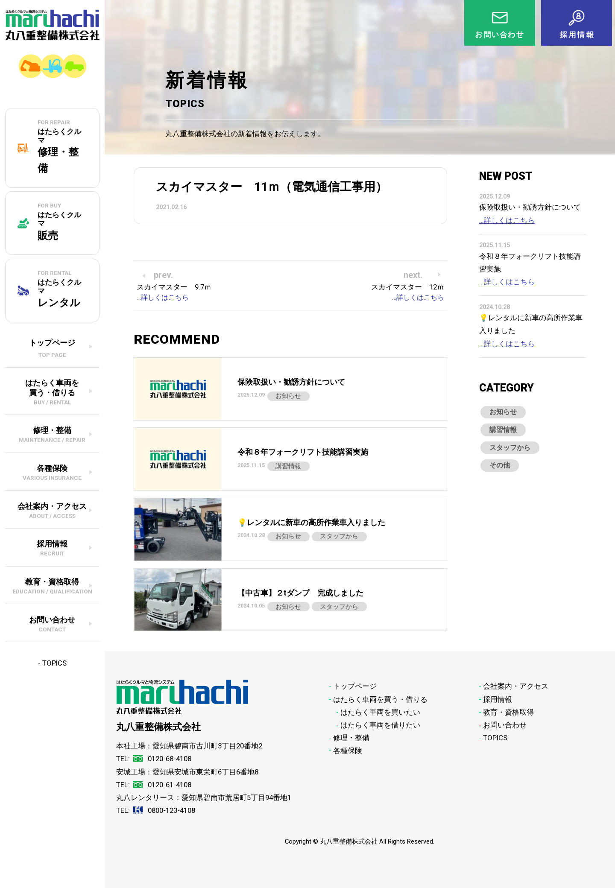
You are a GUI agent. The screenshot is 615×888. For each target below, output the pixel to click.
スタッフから (514, 454)
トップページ (355, 686)
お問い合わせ (505, 725)
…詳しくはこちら (507, 220)
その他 (502, 474)
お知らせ (506, 413)
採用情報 (497, 699)
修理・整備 (351, 737)
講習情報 (506, 433)
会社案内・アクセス (515, 686)
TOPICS (54, 663)
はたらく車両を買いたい (380, 712)
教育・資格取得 (508, 712)
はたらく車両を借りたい (380, 725)
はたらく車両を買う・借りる (380, 699)
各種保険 (347, 750)
